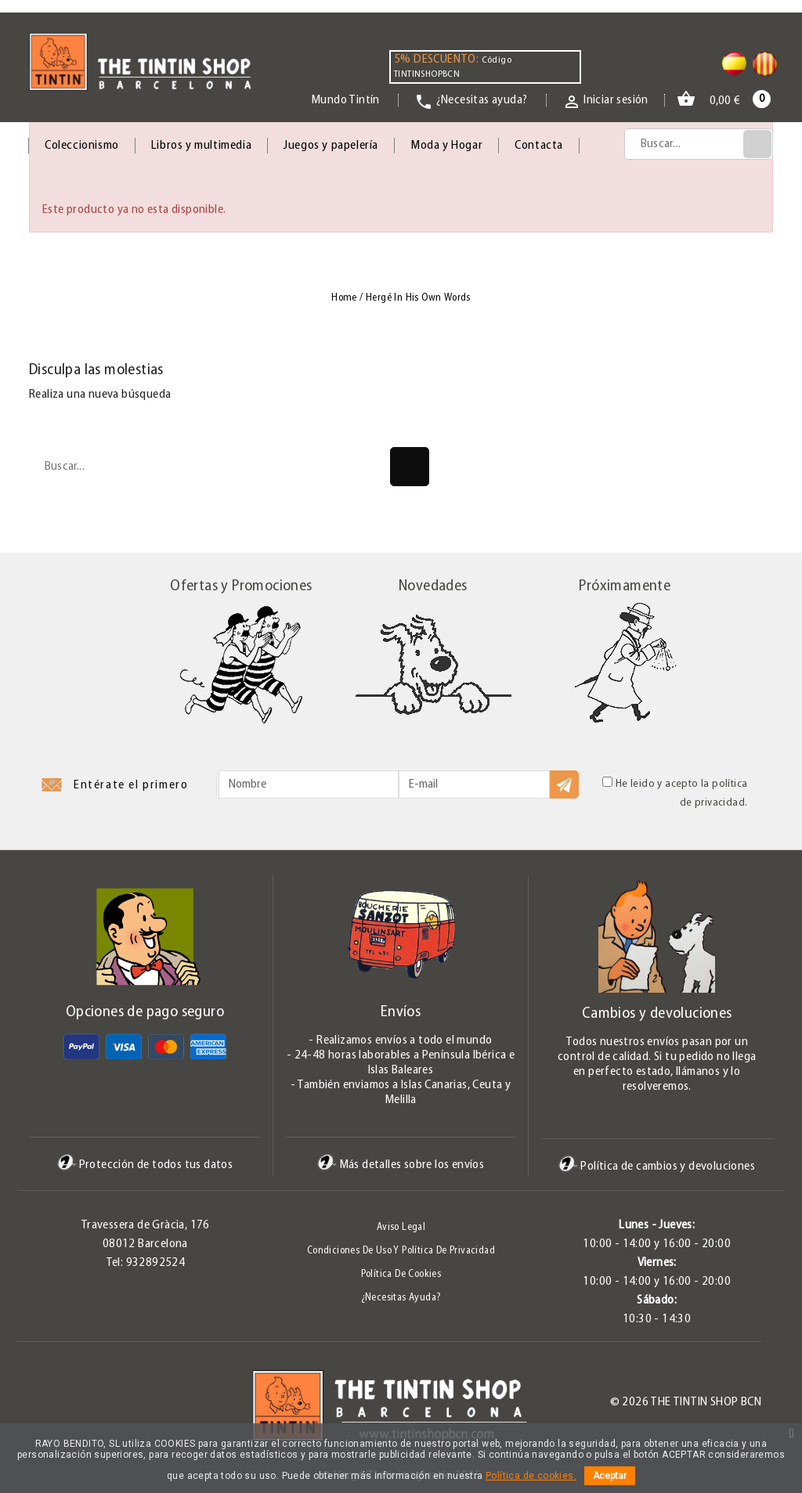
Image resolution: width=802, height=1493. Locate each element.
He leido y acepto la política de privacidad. (674, 793)
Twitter (55, 1406)
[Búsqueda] (698, 144)
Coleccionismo (82, 145)
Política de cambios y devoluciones (656, 1166)
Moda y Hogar (446, 145)
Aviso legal (401, 1227)
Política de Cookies (401, 1274)
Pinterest (81, 1406)
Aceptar (610, 1475)
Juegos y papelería (331, 145)
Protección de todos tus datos (145, 1164)
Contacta (539, 145)
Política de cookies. (531, 1475)
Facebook (29, 1406)
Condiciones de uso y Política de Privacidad (401, 1251)
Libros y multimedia (201, 145)
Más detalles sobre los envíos (401, 1164)
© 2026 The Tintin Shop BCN (685, 1402)
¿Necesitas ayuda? (401, 1298)
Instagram (107, 1406)
